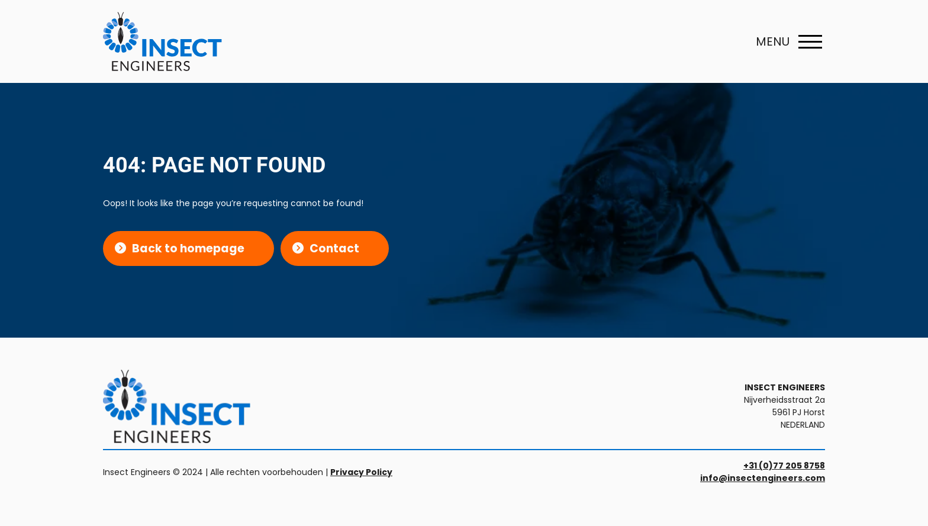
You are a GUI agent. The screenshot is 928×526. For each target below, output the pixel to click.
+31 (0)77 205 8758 (784, 466)
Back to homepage (188, 248)
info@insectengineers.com (762, 478)
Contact (334, 248)
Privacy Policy (361, 472)
